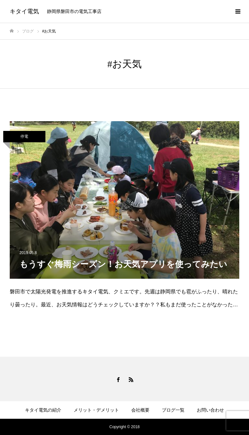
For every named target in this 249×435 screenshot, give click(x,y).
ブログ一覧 (173, 410)
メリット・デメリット (96, 410)
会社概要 (140, 410)
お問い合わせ (210, 410)
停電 (24, 136)
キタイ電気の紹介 (43, 410)
